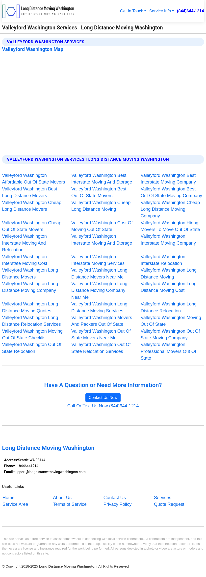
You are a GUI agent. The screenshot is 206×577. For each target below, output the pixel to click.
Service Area (15, 504)
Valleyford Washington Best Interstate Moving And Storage (101, 179)
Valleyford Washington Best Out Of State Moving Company (171, 192)
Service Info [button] (160, 11)
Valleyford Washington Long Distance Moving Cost (169, 287)
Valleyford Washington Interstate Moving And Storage (101, 239)
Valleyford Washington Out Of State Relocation (31, 348)
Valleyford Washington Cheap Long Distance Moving (100, 206)
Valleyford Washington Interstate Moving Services (98, 260)
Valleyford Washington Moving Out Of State (171, 321)
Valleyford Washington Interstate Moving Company (168, 239)
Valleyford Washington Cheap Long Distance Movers (31, 206)
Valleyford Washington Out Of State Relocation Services (100, 348)
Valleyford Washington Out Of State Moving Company (170, 334)
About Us (62, 497)
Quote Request (169, 504)
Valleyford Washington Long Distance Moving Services (99, 307)
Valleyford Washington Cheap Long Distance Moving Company (170, 209)
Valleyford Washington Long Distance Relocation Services (31, 321)
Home (8, 497)
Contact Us (114, 497)
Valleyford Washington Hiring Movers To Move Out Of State (170, 226)
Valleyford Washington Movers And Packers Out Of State (101, 321)
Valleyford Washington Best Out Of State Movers (98, 192)
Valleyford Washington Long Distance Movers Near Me (99, 273)
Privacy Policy (117, 504)
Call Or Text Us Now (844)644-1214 (103, 405)
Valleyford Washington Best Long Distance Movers (29, 192)
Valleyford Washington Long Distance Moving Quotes (30, 307)
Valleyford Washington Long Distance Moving (169, 273)
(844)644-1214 (190, 11)
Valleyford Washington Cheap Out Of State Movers (31, 226)
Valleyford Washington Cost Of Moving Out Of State (102, 226)
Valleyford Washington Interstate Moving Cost (24, 260)
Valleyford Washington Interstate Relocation (163, 260)
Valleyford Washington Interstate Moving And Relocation (24, 242)
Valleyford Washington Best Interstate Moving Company (168, 179)
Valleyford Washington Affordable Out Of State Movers (33, 179)
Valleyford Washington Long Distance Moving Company (30, 287)
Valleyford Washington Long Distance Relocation (169, 307)
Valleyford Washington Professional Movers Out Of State (168, 351)
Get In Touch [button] (131, 11)
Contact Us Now (103, 397)
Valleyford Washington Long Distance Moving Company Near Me (99, 290)
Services (162, 497)
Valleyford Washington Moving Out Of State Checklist (32, 334)
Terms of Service (70, 504)
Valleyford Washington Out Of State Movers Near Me (100, 334)
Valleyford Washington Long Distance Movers (30, 273)
